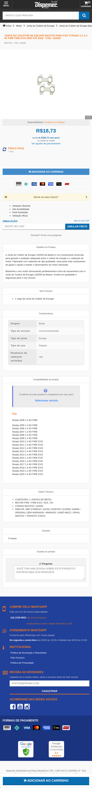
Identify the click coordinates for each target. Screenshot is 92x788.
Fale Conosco (18, 657)
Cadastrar (49, 691)
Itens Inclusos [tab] (46, 291)
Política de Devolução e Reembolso (29, 652)
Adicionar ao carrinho (46, 780)
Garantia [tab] (46, 530)
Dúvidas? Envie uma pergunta (46, 235)
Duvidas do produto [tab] (46, 551)
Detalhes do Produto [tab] (46, 247)
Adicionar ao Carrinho (46, 171)
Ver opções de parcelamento (46, 143)
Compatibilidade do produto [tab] (46, 379)
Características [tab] (46, 313)
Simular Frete (77, 226)
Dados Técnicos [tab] (46, 492)
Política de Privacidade (22, 662)
